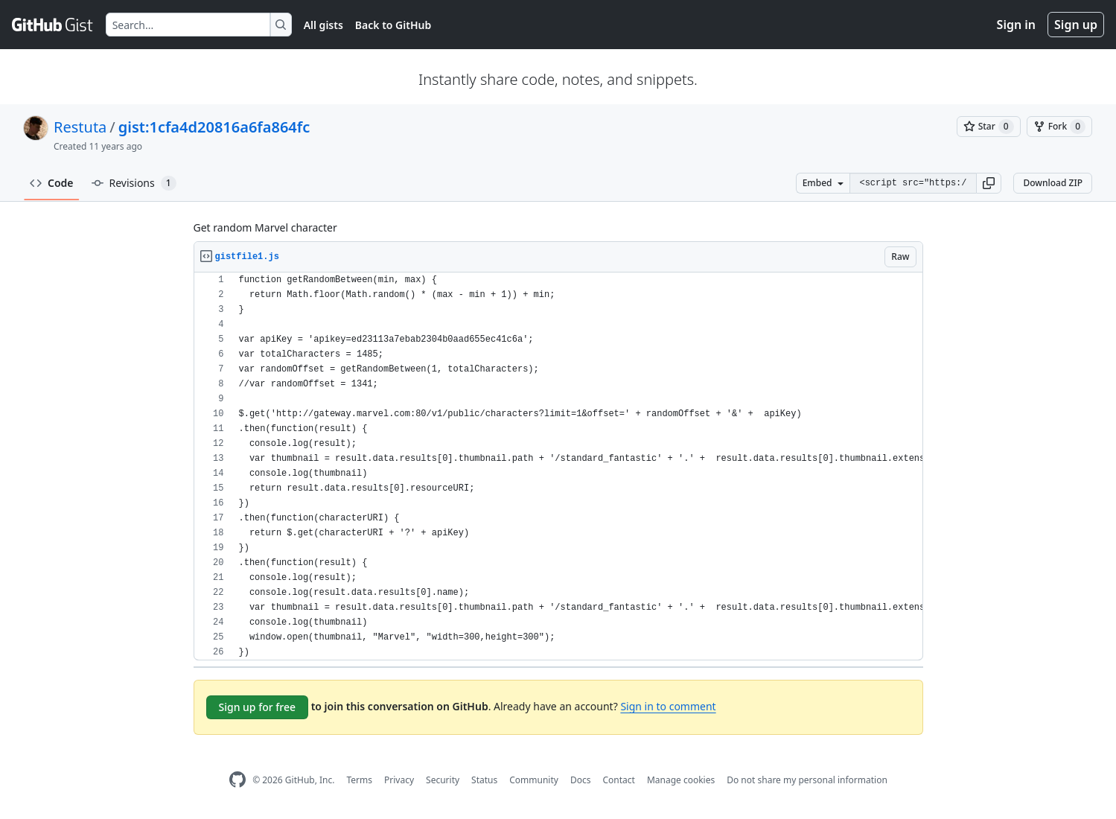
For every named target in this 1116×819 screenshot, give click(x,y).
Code (52, 183)
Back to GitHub (393, 25)
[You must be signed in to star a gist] (989, 126)
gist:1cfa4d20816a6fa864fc (214, 127)
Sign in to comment (667, 706)
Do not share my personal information (807, 780)
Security (442, 780)
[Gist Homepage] (53, 25)
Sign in (1016, 24)
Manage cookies (681, 780)
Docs (580, 780)
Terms (359, 780)
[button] (988, 183)
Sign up (1075, 24)
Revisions (134, 183)
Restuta (80, 127)
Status (484, 780)
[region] (558, 466)
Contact (618, 780)
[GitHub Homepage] (237, 780)
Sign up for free (257, 707)
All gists (323, 25)
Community (533, 780)
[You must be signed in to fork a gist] (1059, 126)
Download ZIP (1052, 182)
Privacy (399, 780)
